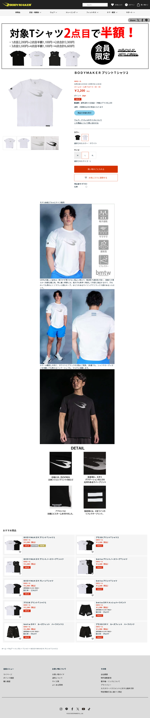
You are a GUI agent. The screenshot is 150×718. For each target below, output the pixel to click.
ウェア (52, 12)
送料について (57, 678)
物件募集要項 (106, 678)
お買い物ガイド (58, 674)
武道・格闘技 (34, 12)
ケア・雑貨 (111, 12)
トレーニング (70, 12)
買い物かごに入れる (96, 169)
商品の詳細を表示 (84, 113)
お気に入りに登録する (98, 177)
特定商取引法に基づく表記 (111, 692)
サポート (129, 12)
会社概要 (104, 674)
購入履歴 (6, 681)
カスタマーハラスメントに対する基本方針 (117, 688)
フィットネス (91, 12)
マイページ (7, 674)
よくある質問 (57, 685)
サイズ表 (55, 681)
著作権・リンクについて (110, 681)
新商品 (17, 12)
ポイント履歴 (8, 678)
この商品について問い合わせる (86, 123)
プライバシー (106, 685)
